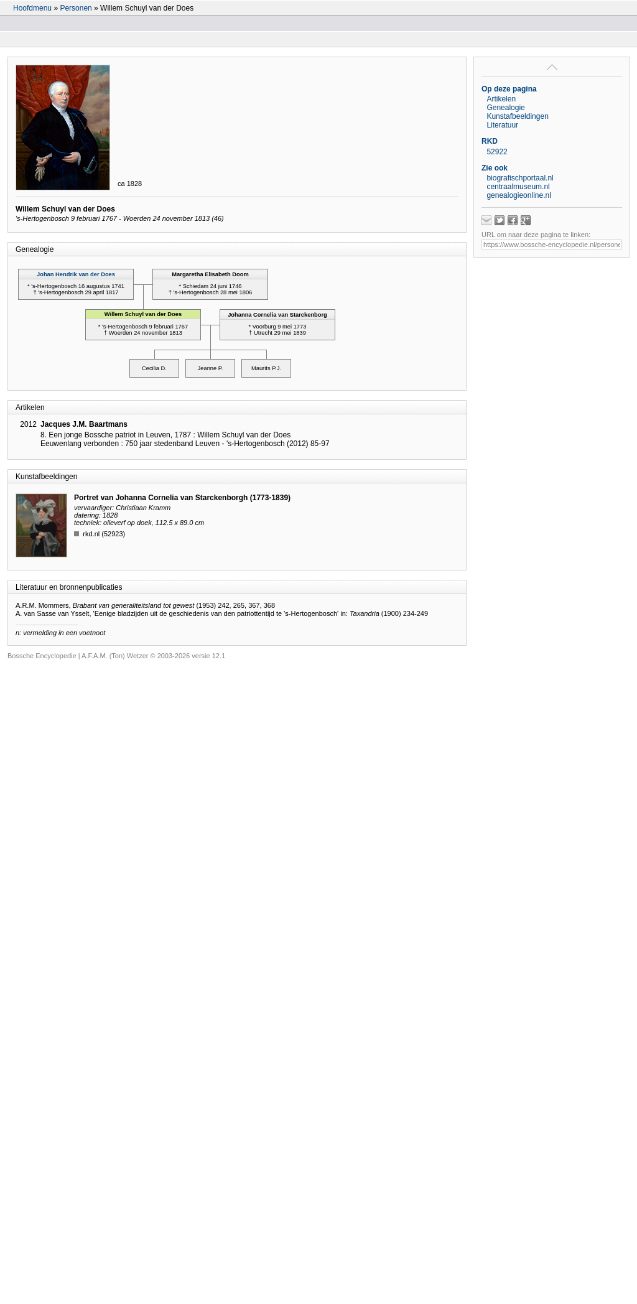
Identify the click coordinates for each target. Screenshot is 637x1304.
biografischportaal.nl (519, 178)
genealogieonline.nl (518, 195)
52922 (496, 151)
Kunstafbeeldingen (517, 116)
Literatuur (502, 125)
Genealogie (505, 107)
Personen (75, 8)
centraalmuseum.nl (517, 186)
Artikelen (501, 99)
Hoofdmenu (32, 8)
